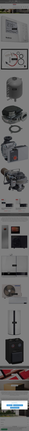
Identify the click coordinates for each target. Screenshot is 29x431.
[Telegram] (16, 426)
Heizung (14, 265)
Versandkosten (22, 427)
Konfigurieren (10, 405)
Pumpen (14, 149)
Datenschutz (12, 403)
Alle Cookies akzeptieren (14, 407)
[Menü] (2, 7)
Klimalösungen (14, 294)
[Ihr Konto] (25, 7)
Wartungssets (15, 59)
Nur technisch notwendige (18, 405)
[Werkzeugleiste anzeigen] (23, 7)
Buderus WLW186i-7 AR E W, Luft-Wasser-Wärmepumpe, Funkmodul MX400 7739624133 (7, 209)
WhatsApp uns (4, 429)
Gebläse (14, 119)
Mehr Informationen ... (14, 402)
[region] (14, 205)
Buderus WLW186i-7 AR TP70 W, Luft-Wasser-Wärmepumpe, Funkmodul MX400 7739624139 (21, 209)
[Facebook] (12, 426)
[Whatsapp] (15, 426)
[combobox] (16, 7)
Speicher (14, 89)
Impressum (16, 403)
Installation (14, 351)
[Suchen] (21, 7)
